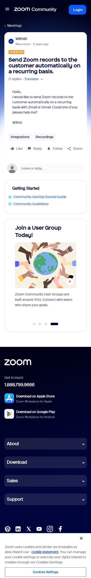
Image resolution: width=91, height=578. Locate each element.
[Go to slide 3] (46, 324)
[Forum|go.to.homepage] (35, 10)
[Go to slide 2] (40, 324)
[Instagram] (50, 528)
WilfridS (21, 39)
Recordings (44, 137)
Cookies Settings (45, 572)
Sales (12, 481)
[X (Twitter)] (28, 528)
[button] (7, 9)
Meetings (14, 25)
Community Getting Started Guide (39, 197)
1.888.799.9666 (19, 385)
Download (17, 462)
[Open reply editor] (45, 168)
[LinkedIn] (18, 528)
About (13, 444)
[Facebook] (60, 528)
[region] (45, 555)
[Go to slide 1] (34, 324)
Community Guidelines (31, 204)
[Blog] (7, 528)
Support (15, 499)
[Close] (81, 538)
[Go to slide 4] (54, 324)
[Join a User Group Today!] (45, 270)
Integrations (20, 137)
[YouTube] (39, 528)
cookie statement (44, 552)
